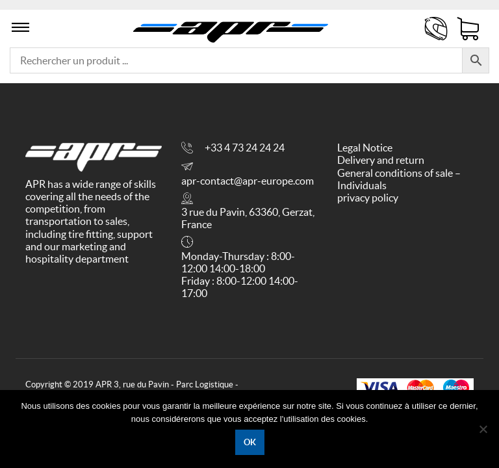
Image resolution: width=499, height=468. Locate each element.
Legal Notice (364, 147)
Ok (250, 442)
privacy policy (367, 197)
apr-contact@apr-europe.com (247, 181)
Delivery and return (380, 160)
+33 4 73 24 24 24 (245, 147)
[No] (482, 429)
